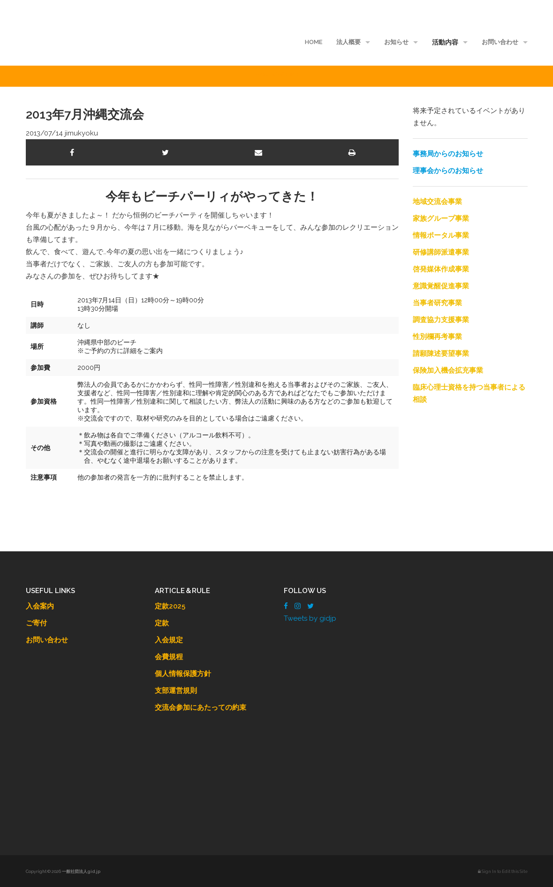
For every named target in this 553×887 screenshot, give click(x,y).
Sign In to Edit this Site (503, 871)
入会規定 (169, 640)
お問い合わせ (500, 41)
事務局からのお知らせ (448, 154)
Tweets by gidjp (310, 618)
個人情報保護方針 (183, 673)
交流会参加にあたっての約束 (200, 707)
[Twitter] (310, 606)
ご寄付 (36, 623)
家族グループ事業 (441, 218)
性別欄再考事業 (437, 336)
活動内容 (445, 42)
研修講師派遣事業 (441, 252)
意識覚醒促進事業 (441, 286)
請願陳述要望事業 (441, 353)
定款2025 (170, 606)
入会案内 (40, 606)
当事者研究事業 (437, 303)
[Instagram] (298, 606)
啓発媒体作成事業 (441, 269)
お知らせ (396, 41)
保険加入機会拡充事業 (448, 370)
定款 (162, 623)
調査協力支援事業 (441, 320)
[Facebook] (286, 606)
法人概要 (348, 41)
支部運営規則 (176, 690)
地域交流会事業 (437, 201)
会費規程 (169, 657)
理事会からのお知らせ (448, 170)
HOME (313, 41)
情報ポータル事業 (441, 235)
